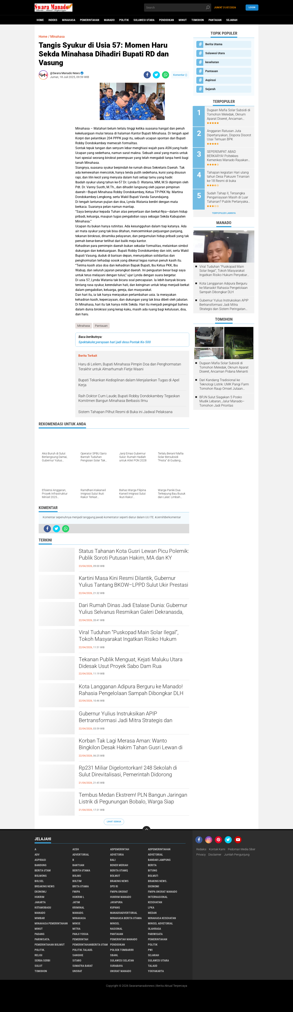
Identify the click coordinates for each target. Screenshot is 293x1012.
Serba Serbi (42, 960)
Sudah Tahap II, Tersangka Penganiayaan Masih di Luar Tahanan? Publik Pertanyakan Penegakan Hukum (229, 196)
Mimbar (40, 918)
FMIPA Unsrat (119, 891)
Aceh (75, 849)
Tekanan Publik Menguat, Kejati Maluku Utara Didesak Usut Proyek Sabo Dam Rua (130, 662)
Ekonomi (153, 886)
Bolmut (115, 875)
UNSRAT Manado (120, 971)
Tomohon (197, 20)
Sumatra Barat (82, 965)
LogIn (252, 7)
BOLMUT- (153, 875)
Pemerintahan (89, 20)
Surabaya (116, 965)
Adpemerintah (119, 849)
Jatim (76, 902)
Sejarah (231, 20)
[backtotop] (146, 830)
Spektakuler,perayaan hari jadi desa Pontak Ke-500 (115, 342)
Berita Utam (43, 870)
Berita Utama (213, 44)
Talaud (152, 965)
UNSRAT (77, 971)
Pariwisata (155, 934)
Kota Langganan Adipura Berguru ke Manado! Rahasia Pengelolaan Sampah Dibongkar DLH (131, 689)
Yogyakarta (156, 971)
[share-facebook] (147, 74)
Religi (38, 955)
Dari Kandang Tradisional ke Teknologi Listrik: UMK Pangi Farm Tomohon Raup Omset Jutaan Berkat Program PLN (224, 383)
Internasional (158, 897)
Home (40, 20)
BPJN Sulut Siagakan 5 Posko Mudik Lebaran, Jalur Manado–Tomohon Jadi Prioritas (221, 400)
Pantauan (215, 20)
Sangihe (77, 955)
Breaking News (45, 886)
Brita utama (80, 886)
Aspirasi (210, 80)
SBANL (114, 955)
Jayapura (116, 902)
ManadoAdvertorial (123, 912)
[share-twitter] (156, 74)
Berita (152, 865)
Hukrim (39, 897)
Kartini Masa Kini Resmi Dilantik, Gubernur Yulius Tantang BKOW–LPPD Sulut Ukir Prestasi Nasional (133, 585)
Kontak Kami (217, 849)
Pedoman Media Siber (241, 849)
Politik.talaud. (82, 950)
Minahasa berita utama (126, 918)
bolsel (39, 881)
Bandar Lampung (159, 859)
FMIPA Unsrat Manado (162, 891)
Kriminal (78, 907)
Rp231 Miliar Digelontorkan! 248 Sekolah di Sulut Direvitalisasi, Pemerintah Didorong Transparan (128, 775)
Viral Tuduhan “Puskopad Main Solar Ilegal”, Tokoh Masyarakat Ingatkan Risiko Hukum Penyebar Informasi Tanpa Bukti (128, 639)
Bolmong (41, 875)
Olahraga (154, 928)
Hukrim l (78, 897)
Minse (76, 923)
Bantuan (78, 865)
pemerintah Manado (123, 939)
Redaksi (201, 849)
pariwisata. (42, 939)
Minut (183, 20)
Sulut (39, 965)
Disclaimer (214, 854)
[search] (177, 7)
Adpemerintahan (159, 849)
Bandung (40, 865)
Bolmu (76, 875)
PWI (150, 950)
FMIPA (76, 891)
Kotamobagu (43, 907)
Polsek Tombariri (122, 950)
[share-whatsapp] (165, 74)
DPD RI (114, 886)
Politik (124, 20)
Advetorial (155, 854)
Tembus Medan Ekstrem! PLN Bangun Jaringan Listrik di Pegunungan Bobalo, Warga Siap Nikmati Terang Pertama (133, 802)
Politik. (40, 950)
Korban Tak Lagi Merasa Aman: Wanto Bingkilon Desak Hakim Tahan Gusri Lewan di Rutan (134, 744)
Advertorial (80, 854)
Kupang (115, 907)
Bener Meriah (119, 865)
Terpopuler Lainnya (224, 212)
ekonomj (40, 891)
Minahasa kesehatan (162, 918)
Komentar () (180, 74)
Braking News (119, 881)
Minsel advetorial (160, 923)
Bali (113, 859)
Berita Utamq (119, 870)
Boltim (77, 881)
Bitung (152, 870)
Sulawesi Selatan (122, 960)
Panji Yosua (80, 934)
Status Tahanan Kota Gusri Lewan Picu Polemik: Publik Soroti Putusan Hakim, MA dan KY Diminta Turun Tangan (134, 558)
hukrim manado (120, 897)
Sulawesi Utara (143, 20)
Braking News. (157, 881)
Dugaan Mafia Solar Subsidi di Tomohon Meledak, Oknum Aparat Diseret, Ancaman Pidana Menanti (229, 114)
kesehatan (212, 62)
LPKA (151, 907)
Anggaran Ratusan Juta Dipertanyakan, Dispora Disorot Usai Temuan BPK (226, 135)
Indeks (52, 20)
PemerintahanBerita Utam (90, 944)
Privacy (201, 854)
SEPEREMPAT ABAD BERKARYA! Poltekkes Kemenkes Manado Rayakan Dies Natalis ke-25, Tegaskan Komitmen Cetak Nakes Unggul (228, 155)
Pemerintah (80, 939)
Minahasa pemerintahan (51, 923)
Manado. (78, 912)
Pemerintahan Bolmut (50, 944)
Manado (109, 20)
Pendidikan (166, 20)
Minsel (114, 923)
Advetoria (117, 854)
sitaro (76, 960)
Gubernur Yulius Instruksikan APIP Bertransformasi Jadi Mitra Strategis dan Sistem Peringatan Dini (134, 720)
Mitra (76, 928)
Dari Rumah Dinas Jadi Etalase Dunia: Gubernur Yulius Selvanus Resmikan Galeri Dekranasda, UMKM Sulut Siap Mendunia (133, 612)
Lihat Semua (114, 821)
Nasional (116, 928)
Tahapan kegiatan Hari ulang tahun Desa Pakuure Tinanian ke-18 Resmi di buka (229, 176)
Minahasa (68, 20)
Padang (39, 934)
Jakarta (40, 902)
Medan (152, 912)
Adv (37, 854)
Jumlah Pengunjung (236, 854)
